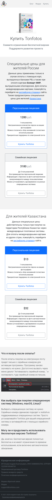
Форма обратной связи (10, 481)
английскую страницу (29, 92)
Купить (46, 4)
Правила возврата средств (12, 472)
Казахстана (35, 98)
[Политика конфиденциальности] (13, 497)
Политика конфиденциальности (14, 475)
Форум (38, 4)
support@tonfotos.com (10, 487)
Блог (31, 4)
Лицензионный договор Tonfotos (14, 469)
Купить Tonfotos (26, 144)
